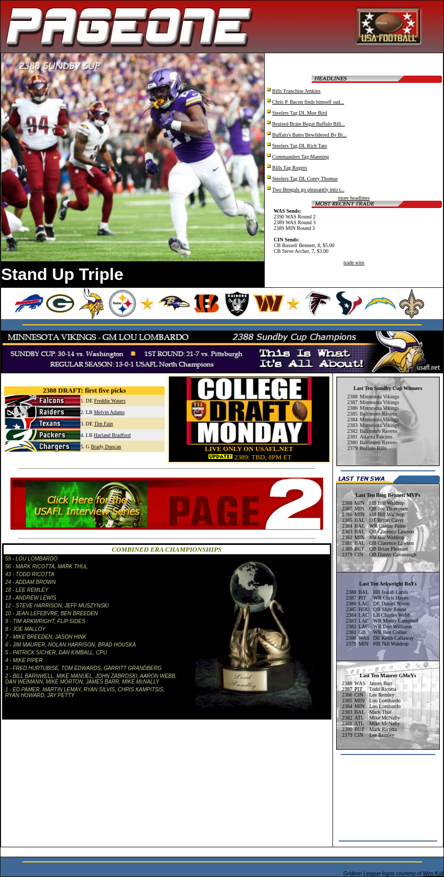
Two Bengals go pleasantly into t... (308, 189)
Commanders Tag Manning (300, 157)
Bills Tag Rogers (289, 167)
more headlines (354, 198)
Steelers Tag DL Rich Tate (299, 146)
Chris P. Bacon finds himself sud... (308, 102)
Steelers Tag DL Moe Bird (299, 113)
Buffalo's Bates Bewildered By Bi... (309, 135)
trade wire (353, 262)
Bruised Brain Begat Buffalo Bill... (308, 124)
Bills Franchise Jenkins (296, 91)
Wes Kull (433, 873)
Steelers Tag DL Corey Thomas (305, 178)
